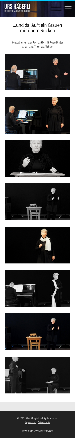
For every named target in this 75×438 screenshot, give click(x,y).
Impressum (30, 422)
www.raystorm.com (43, 430)
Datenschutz (44, 422)
